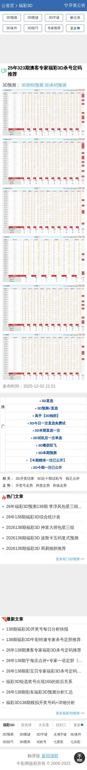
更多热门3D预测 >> (70, 559)
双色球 (26, 725)
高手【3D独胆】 (47, 416)
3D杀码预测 (56, 85)
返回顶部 (50, 755)
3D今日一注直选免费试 (47, 423)
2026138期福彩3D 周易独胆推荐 (36, 548)
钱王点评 (73, 478)
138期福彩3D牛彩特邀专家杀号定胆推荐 (43, 639)
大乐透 (44, 725)
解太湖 (75, 17)
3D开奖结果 (25, 478)
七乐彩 (75, 742)
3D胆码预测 (32, 85)
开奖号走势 (24, 485)
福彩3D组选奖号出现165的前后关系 (39, 681)
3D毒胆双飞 (47, 445)
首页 (8, 5)
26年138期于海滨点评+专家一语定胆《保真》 (45, 660)
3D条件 (11, 28)
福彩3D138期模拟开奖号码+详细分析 (40, 702)
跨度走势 (43, 485)
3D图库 (25, 742)
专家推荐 (54, 28)
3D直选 (47, 401)
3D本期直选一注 (47, 430)
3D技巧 (33, 28)
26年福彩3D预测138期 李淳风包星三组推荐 (45, 506)
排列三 (61, 725)
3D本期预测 (47, 453)
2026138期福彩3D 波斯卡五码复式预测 (42, 538)
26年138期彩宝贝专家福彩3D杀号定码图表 (45, 671)
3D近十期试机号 (50, 478)
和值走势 (60, 485)
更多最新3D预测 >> (70, 713)
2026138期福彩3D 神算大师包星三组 (40, 527)
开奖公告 (74, 5)
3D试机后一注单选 (47, 438)
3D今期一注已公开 (47, 467)
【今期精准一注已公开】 (47, 460)
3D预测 (11, 17)
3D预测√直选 (47, 408)
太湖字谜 (60, 734)
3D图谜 (33, 17)
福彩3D (23, 5)
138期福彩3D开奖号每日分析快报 (37, 629)
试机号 (41, 742)
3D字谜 (54, 17)
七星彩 (58, 742)
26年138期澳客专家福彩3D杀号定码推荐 (43, 650)
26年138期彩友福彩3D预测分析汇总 (39, 692)
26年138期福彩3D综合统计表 (33, 517)
